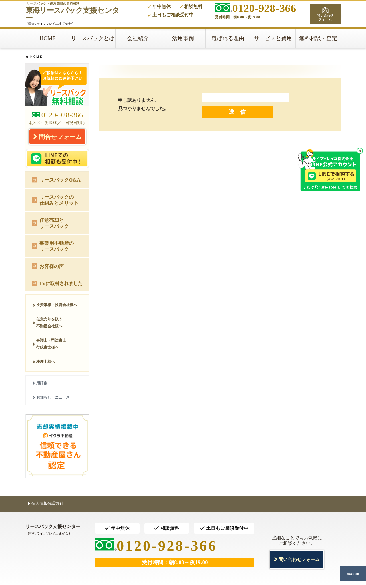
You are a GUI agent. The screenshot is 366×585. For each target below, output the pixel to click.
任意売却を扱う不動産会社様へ (47, 322)
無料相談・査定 (318, 38)
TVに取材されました (57, 283)
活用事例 (183, 38)
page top (353, 573)
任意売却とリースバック (50, 223)
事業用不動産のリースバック (53, 246)
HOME (48, 38)
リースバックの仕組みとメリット (55, 200)
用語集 (39, 383)
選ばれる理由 (228, 38)
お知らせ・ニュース (51, 397)
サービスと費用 (273, 38)
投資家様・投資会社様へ (54, 305)
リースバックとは (92, 38)
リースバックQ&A (56, 179)
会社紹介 (138, 38)
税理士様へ (43, 361)
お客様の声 (48, 266)
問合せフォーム (57, 136)
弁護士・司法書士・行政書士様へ (51, 343)
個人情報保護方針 (45, 503)
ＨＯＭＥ (36, 56)
